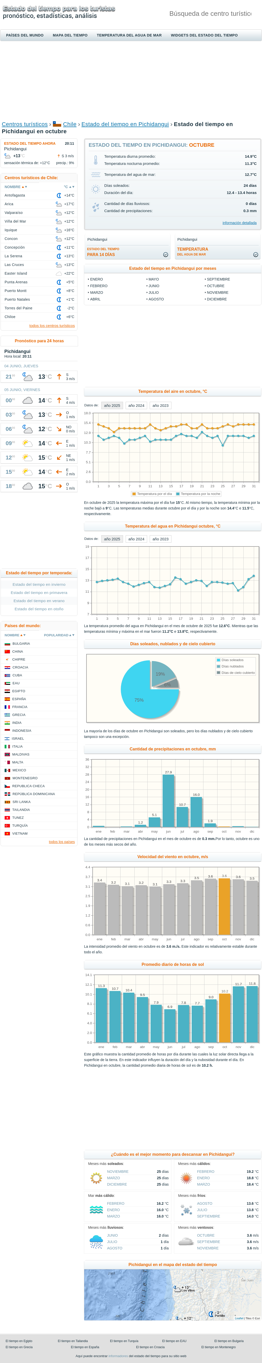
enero (96, 279)
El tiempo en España (85, 1347)
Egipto (18, 691)
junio (154, 286)
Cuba (17, 675)
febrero (98, 286)
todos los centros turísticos (52, 325)
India (16, 723)
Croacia (20, 667)
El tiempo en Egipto (19, 1341)
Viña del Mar (15, 221)
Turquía (20, 825)
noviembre (217, 292)
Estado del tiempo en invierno (39, 584)
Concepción (15, 247)
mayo (154, 279)
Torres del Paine (18, 308)
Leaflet (239, 1318)
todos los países (62, 842)
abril (95, 299)
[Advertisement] (131, 80)
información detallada (240, 223)
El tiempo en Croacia (150, 1347)
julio (154, 292)
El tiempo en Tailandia (73, 1341)
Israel (18, 738)
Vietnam (20, 833)
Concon (11, 239)
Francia (19, 707)
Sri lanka (22, 802)
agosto (156, 299)
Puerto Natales (17, 299)
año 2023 (160, 405)
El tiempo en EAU (174, 1341)
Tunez (18, 818)
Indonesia (21, 731)
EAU (16, 683)
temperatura (192, 251)
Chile (70, 124)
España (19, 699)
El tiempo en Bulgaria (229, 1341)
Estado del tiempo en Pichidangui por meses (172, 268)
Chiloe (10, 317)
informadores (118, 1356)
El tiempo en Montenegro (218, 1347)
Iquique (11, 230)
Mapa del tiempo (70, 35)
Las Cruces (14, 265)
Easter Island (16, 273)
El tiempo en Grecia (19, 1347)
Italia (17, 746)
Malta (17, 762)
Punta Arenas (16, 282)
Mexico (19, 770)
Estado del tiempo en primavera (39, 592)
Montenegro (25, 778)
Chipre (18, 659)
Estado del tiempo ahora (30, 143)
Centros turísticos (25, 124)
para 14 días (103, 252)
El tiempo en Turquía (124, 1341)
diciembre (217, 299)
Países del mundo (24, 35)
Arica (9, 204)
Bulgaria (21, 644)
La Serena (13, 256)
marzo (96, 292)
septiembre (218, 279)
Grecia (19, 715)
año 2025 (112, 405)
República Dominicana (34, 794)
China (17, 651)
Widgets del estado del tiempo (204, 35)
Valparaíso (14, 213)
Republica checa (28, 786)
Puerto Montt (16, 291)
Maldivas (20, 754)
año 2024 (136, 405)
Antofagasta (15, 195)
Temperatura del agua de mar (129, 35)
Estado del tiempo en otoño (39, 609)
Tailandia (21, 810)
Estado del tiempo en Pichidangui (125, 124)
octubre (215, 286)
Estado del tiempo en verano (39, 601)
